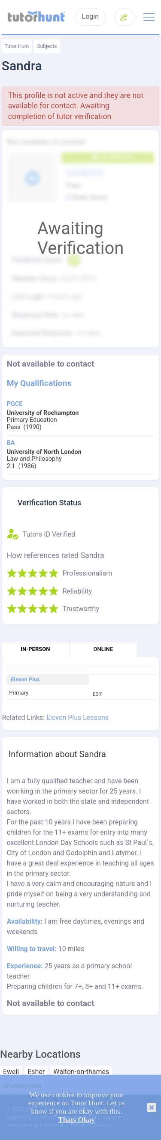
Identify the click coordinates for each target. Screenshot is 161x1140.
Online (103, 649)
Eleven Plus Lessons (77, 717)
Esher (36, 1072)
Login (90, 17)
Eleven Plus (25, 680)
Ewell (11, 1072)
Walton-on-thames (81, 1072)
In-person (35, 649)
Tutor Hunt (17, 46)
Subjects (47, 46)
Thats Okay (76, 1120)
